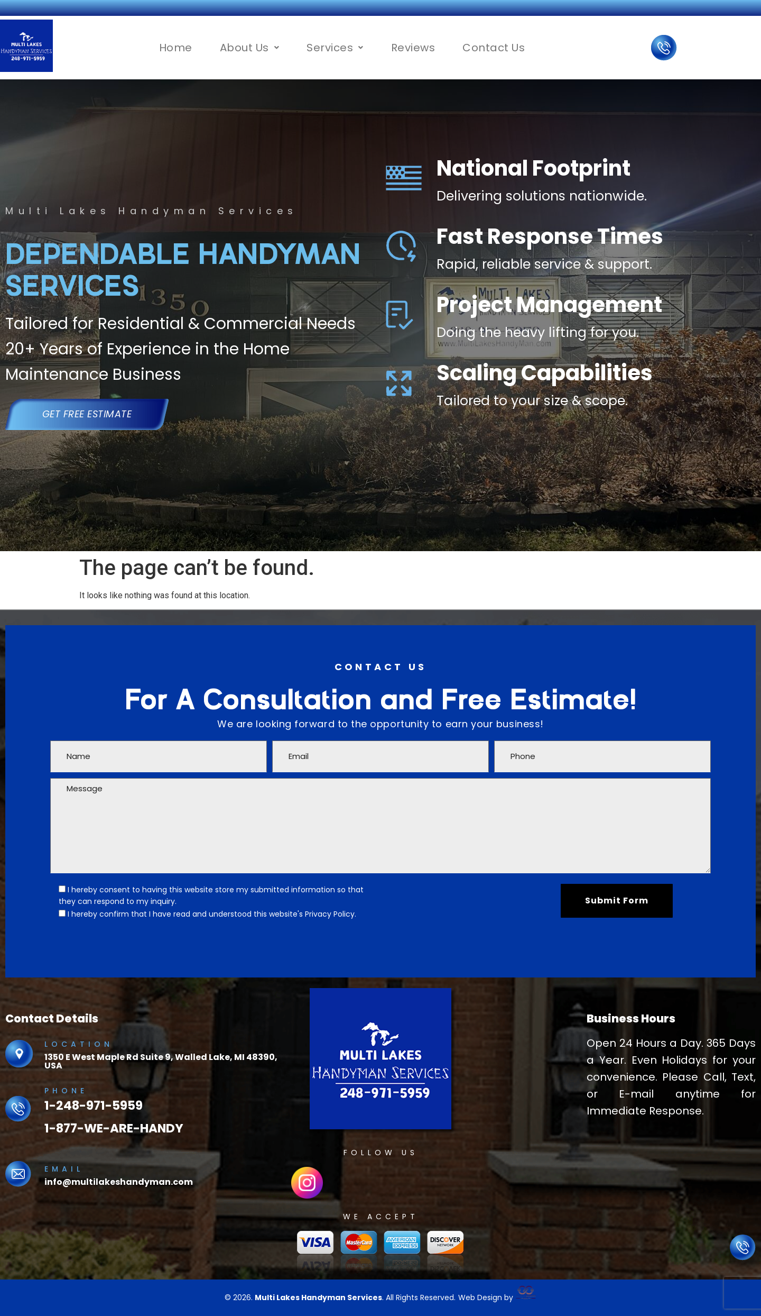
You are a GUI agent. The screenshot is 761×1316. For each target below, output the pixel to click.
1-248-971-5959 (93, 1105)
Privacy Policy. (330, 914)
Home (175, 47)
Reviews (413, 47)
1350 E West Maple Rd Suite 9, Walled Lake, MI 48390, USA (160, 1061)
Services (335, 47)
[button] (250, 47)
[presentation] (459, 904)
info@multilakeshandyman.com (118, 1182)
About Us (250, 47)
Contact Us (493, 47)
